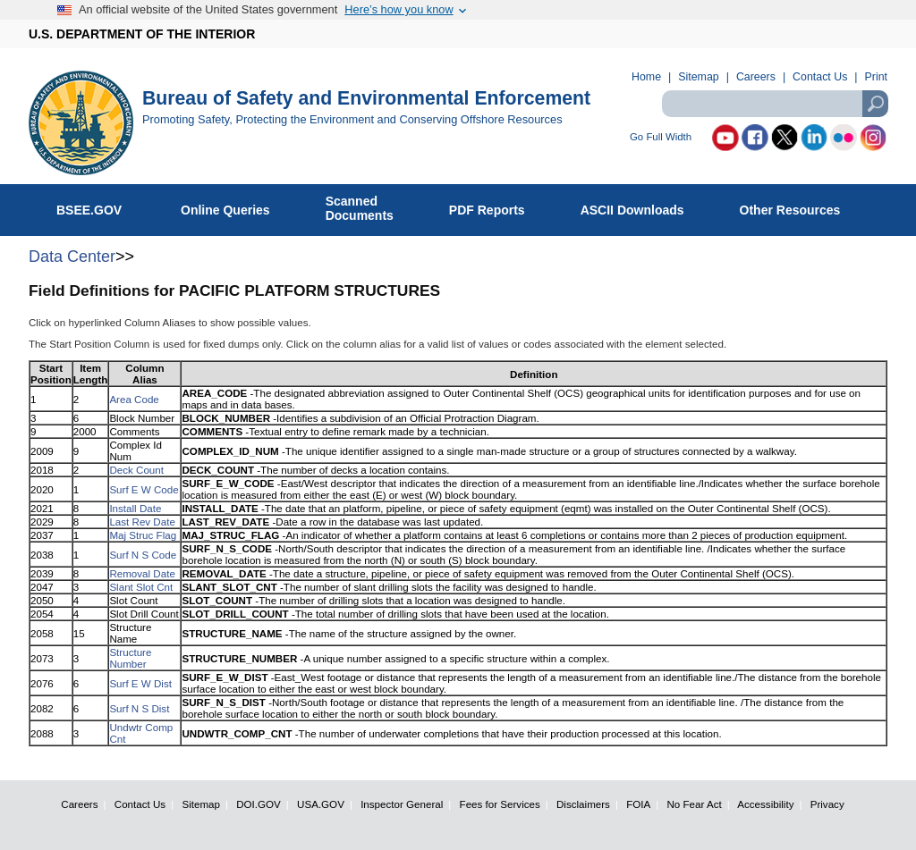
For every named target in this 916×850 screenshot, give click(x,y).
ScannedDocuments (369, 208)
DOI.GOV (258, 804)
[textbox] (774, 103)
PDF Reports (496, 206)
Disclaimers (583, 804)
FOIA (638, 804)
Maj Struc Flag (142, 535)
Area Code (133, 399)
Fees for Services (500, 804)
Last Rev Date (141, 521)
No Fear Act (693, 804)
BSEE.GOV (100, 206)
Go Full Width (660, 137)
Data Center (72, 256)
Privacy (827, 804)
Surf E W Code (143, 489)
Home (646, 77)
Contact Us (820, 77)
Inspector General (401, 804)
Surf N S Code (142, 554)
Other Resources (800, 206)
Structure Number (130, 657)
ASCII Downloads (642, 206)
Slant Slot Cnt (141, 587)
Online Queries (235, 206)
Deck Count (136, 469)
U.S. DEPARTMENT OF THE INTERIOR (142, 34)
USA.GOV (320, 804)
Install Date (135, 508)
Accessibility (765, 804)
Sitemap (698, 77)
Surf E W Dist (140, 683)
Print (876, 77)
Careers (756, 77)
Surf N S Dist (139, 708)
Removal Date (141, 573)
